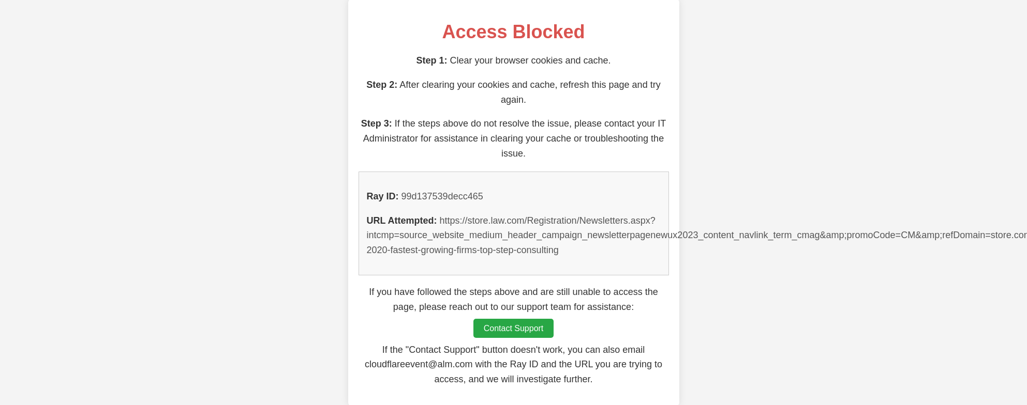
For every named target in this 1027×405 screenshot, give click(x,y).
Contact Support (514, 328)
